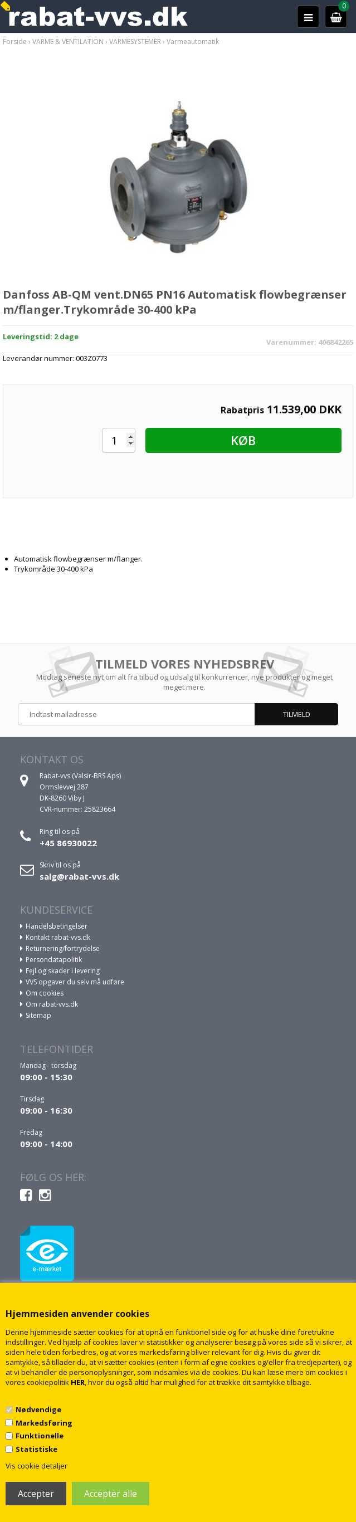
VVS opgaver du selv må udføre (75, 982)
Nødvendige (38, 1409)
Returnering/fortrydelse (63, 948)
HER (78, 1382)
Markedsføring (44, 1423)
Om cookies (45, 993)
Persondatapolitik (54, 959)
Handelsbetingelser (56, 926)
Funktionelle (40, 1436)
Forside (15, 41)
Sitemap (38, 1015)
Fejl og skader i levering (63, 970)
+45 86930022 (68, 842)
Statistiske (36, 1449)
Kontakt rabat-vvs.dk (58, 937)
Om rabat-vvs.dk (52, 1004)
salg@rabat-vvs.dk (79, 876)
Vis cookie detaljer (36, 1466)
